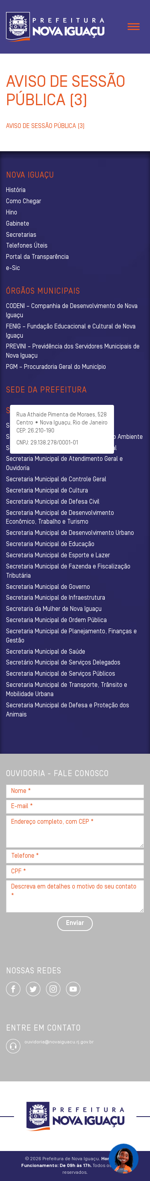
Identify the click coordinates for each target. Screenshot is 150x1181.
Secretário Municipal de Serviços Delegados (63, 663)
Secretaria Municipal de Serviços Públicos (60, 674)
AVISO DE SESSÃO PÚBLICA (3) (45, 126)
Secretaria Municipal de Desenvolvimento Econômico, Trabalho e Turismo (60, 518)
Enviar (75, 923)
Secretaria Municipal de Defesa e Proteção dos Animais (67, 710)
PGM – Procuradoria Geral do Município (56, 367)
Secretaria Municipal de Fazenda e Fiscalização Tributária (68, 571)
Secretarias (21, 235)
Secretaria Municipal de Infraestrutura (55, 598)
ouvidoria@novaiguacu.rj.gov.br (59, 1042)
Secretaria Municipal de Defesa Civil (53, 502)
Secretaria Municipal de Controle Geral (56, 479)
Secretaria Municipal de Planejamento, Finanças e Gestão (71, 636)
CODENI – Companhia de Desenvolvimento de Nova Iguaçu (72, 311)
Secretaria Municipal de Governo (48, 587)
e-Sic (13, 268)
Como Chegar (23, 201)
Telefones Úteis (27, 246)
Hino (11, 213)
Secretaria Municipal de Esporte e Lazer (58, 555)
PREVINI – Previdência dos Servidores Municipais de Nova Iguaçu (73, 351)
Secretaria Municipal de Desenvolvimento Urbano (70, 533)
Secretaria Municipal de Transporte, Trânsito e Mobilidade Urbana (66, 690)
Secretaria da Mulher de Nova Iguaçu (54, 609)
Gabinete (17, 224)
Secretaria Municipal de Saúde (45, 652)
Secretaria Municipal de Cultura (47, 491)
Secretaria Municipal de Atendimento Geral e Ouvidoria (64, 464)
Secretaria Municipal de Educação (50, 544)
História (16, 190)
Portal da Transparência (37, 257)
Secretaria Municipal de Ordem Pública (56, 620)
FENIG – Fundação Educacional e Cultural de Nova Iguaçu (71, 331)
